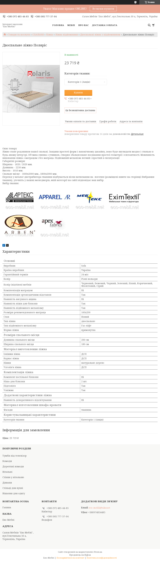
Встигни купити (103, 8)
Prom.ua (98, 552)
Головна (58, 25)
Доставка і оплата (104, 25)
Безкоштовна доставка (82, 110)
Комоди (7, 461)
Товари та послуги (19, 34)
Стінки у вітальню (13, 477)
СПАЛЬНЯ (38, 34)
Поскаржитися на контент (70, 557)
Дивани (7, 482)
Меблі (71, 25)
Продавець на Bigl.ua (80, 554)
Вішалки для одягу (13, 493)
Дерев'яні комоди (13, 466)
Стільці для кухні (12, 488)
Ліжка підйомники (66, 34)
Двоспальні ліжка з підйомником (100, 34)
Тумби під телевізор (14, 455)
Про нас (83, 25)
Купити (78, 92)
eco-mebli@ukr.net (99, 507)
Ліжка (49, 34)
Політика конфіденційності (102, 557)
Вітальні (7, 471)
